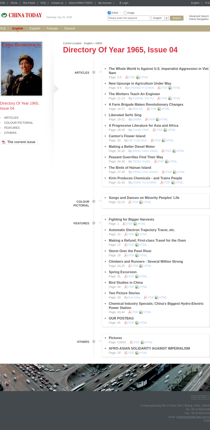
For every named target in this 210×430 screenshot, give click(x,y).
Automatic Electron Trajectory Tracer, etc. (142, 230)
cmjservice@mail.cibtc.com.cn (193, 416)
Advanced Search (199, 16)
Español (35, 28)
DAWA (137, 119)
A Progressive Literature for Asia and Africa (143, 125)
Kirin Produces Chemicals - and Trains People (145, 178)
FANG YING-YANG (145, 151)
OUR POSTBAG (121, 318)
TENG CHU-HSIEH (145, 172)
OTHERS (10, 132)
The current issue (21, 142)
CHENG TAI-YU (143, 98)
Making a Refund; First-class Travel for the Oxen (147, 240)
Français (52, 28)
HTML (144, 77)
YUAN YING (141, 130)
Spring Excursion (122, 272)
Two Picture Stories (124, 293)
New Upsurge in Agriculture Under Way (140, 83)
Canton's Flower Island (127, 136)
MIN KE (138, 108)
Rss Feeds (29, 2)
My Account (104, 2)
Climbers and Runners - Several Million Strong (146, 261)
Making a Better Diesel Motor (132, 146)
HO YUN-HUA (138, 140)
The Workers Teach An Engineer (134, 94)
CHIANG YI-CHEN (142, 87)
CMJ (2, 2)
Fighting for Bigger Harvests (131, 219)
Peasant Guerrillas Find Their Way (136, 157)
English (195, 2)
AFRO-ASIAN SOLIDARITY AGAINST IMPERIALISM (149, 348)
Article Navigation (199, 19)
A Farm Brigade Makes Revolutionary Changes (146, 104)
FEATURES (12, 127)
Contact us (57, 2)
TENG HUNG (141, 161)
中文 (207, 2)
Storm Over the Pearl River (130, 251)
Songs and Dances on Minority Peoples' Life (144, 198)
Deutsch (69, 28)
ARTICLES (11, 117)
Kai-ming (134, 297)
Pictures (115, 338)
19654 (98, 43)
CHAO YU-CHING (144, 182)
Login (125, 2)
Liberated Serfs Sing (125, 115)
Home (14, 2)
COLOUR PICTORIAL (18, 122)
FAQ (43, 2)
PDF (132, 77)
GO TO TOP (199, 397)
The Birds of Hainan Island (130, 167)
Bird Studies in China (126, 282)
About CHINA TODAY (81, 2)
